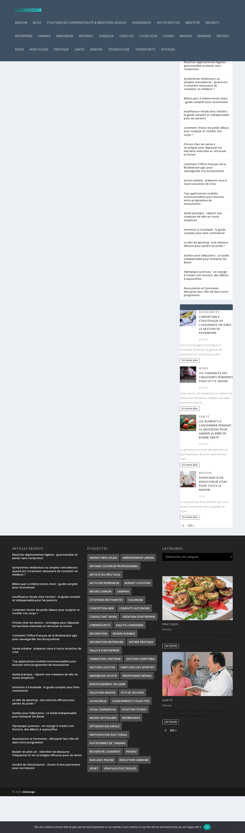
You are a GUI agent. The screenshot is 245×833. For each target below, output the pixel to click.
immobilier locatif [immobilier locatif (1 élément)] (103, 712)
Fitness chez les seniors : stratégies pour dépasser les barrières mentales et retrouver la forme (205, 186)
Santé (79, 52)
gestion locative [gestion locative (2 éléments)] (102, 704)
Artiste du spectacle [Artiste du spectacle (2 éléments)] (105, 611)
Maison (21, 25)
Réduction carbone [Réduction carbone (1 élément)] (134, 797)
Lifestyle (127, 39)
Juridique (106, 39)
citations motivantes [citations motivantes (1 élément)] (106, 636)
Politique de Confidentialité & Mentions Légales (86, 25)
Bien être (192, 25)
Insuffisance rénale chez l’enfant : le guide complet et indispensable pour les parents (206, 151)
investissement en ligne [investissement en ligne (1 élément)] (107, 721)
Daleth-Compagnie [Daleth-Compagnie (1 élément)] (129, 662)
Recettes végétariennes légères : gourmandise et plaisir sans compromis (205, 102)
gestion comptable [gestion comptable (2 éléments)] (140, 695)
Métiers (223, 39)
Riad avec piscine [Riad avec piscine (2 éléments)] (102, 797)
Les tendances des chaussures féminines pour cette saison (216, 414)
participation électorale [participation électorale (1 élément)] (108, 771)
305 (172, 767)
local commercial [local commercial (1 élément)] (103, 746)
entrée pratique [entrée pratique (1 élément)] (141, 679)
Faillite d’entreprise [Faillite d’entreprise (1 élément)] (104, 687)
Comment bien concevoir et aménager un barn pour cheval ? (50, 135)
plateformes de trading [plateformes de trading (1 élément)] (107, 780)
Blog (37, 25)
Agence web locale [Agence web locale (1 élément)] (103, 594)
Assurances (141, 25)
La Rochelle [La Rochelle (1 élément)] (98, 738)
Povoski (24, 142)
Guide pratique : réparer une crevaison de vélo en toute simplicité (203, 253)
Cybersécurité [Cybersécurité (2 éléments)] (100, 662)
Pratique (61, 52)
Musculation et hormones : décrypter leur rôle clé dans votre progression (206, 328)
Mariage (204, 39)
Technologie (118, 52)
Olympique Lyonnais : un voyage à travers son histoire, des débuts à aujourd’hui (206, 312)
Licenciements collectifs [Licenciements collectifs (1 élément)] (130, 738)
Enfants (212, 25)
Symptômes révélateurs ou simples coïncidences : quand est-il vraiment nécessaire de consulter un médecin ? (206, 121)
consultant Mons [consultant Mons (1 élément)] (103, 653)
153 (189, 562)
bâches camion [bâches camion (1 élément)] (100, 628)
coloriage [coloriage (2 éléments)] (135, 636)
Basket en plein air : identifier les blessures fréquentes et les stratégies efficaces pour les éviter (47, 790)
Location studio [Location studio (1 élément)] (134, 746)
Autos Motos (168, 25)
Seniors (96, 52)
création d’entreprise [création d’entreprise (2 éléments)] (138, 653)
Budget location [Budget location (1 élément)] (137, 620)
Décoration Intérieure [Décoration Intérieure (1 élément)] (106, 679)
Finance (44, 39)
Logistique (148, 39)
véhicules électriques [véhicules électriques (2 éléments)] (120, 805)
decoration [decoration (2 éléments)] (98, 670)
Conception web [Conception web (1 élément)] (102, 645)
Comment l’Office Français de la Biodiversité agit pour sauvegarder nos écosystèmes (205, 204)
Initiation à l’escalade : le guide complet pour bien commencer (204, 268)
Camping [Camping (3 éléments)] (123, 628)
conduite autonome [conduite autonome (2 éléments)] (134, 645)
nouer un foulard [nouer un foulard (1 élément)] (103, 754)
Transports (145, 52)
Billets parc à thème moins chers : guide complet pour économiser (206, 136)
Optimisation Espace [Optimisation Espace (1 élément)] (105, 763)
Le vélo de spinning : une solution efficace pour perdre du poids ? (206, 280)
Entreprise (23, 39)
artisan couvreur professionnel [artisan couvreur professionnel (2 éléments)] (114, 603)
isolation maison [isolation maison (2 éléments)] (102, 729)
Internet (86, 39)
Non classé (39, 52)
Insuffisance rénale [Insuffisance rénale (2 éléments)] (137, 712)
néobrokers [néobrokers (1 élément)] (131, 754)
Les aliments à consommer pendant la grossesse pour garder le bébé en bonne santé (215, 466)
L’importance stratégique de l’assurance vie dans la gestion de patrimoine (215, 361)
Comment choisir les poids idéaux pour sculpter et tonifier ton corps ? (206, 168)
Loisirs (168, 39)
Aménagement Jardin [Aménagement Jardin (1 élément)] (138, 594)
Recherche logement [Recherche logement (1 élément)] (105, 788)
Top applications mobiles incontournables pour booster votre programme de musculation (204, 235)
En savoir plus (28, 162)
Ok (207, 827)
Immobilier (64, 39)
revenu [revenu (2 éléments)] (131, 788)
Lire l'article (170, 682)
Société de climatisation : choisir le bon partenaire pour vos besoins (46, 803)
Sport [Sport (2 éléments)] (94, 805)
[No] (240, 827)
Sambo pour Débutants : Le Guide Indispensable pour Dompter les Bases (206, 295)
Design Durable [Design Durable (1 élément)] (124, 670)
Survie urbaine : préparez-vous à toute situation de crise (205, 218)
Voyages (168, 52)
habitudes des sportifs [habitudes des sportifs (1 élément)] (137, 704)
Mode (19, 52)
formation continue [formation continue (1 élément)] (105, 695)
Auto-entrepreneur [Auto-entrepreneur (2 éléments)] (104, 620)
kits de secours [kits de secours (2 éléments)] (132, 729)
